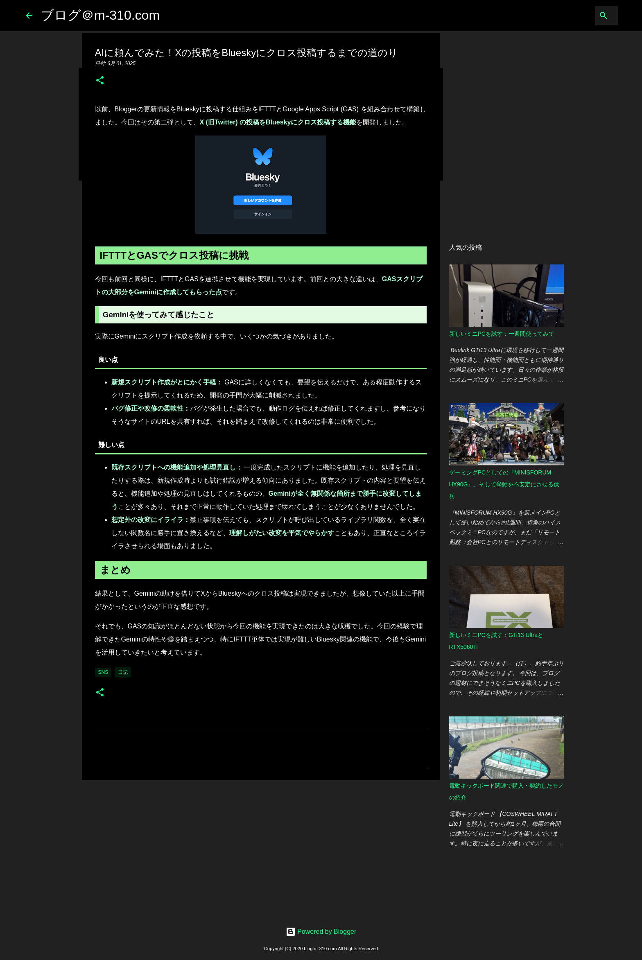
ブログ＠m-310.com (100, 15)
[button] (100, 80)
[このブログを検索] (575, 15)
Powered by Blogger (321, 931)
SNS (103, 672)
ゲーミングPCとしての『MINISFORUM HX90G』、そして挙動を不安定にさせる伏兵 (504, 484)
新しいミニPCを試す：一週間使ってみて (501, 333)
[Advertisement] (261, 850)
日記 (123, 672)
